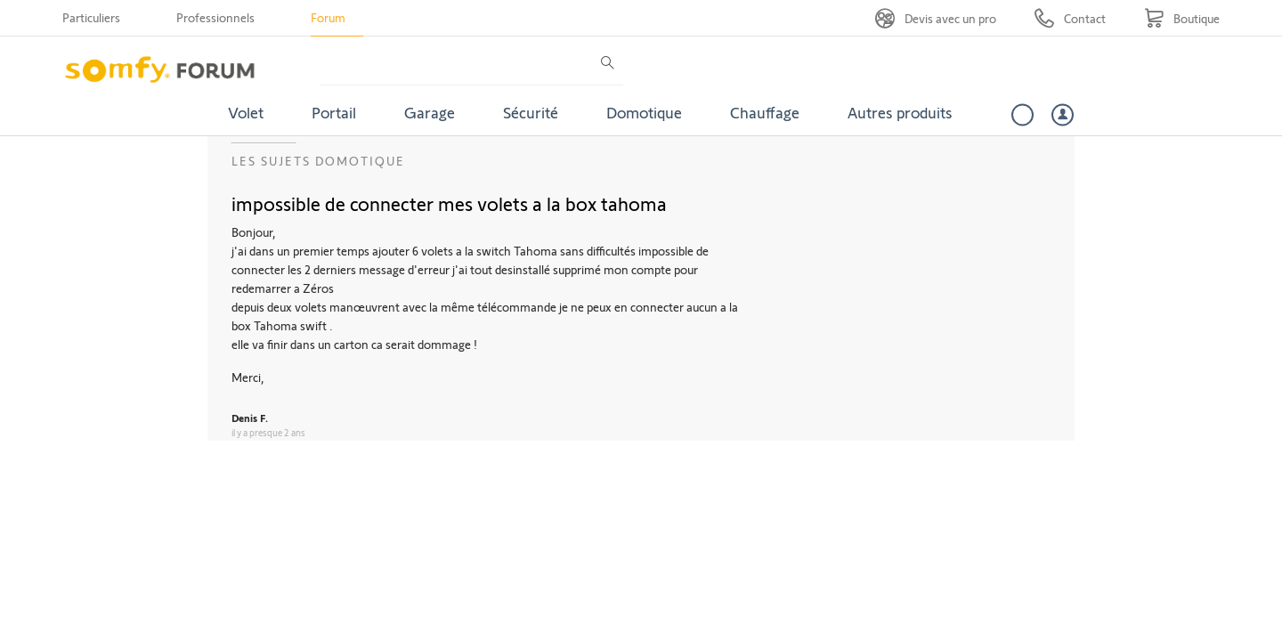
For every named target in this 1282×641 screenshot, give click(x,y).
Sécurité (530, 112)
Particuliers (91, 17)
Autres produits (900, 112)
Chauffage (764, 112)
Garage (429, 112)
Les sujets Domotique (318, 160)
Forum (328, 17)
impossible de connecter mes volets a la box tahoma (449, 203)
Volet (246, 112)
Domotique (644, 112)
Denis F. (249, 417)
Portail (334, 112)
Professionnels (215, 17)
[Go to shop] (1182, 18)
